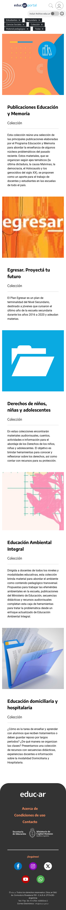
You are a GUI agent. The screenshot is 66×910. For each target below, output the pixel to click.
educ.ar (13, 892)
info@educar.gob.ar (42, 904)
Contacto (30, 822)
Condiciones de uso (29, 815)
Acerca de (30, 808)
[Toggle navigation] (3, 2)
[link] (59, 6)
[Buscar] (50, 5)
